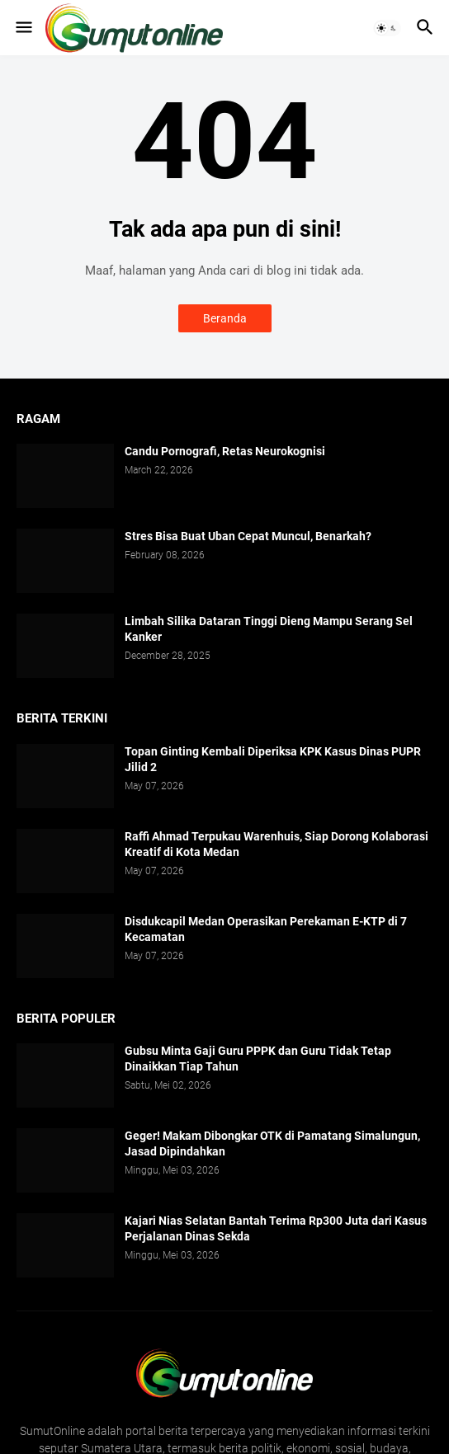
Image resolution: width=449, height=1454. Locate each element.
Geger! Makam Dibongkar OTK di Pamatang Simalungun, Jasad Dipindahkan (272, 1143)
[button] (22, 28)
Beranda (225, 318)
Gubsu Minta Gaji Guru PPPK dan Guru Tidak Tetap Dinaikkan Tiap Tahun (258, 1058)
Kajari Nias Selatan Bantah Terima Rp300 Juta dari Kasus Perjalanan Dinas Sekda (276, 1228)
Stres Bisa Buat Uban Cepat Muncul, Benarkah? (248, 536)
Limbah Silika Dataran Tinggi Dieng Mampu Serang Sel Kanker (269, 628)
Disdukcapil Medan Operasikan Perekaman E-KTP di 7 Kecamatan (266, 929)
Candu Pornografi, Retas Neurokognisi (225, 451)
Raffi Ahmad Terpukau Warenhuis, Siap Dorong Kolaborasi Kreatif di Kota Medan (276, 844)
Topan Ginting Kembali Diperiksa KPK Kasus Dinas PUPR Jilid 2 (273, 759)
